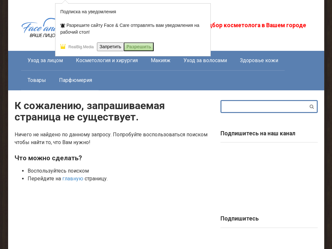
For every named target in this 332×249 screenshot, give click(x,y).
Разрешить (138, 46)
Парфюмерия (75, 80)
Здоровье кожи (259, 60)
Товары (37, 80)
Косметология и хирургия (107, 60)
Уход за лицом (45, 60)
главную (72, 178)
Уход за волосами (205, 60)
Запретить (110, 46)
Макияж (161, 60)
